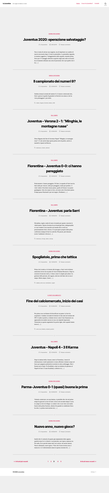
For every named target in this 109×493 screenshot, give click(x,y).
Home (78, 3)
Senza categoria (54, 81)
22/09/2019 (54, 137)
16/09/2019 (54, 182)
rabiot (47, 245)
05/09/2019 (54, 318)
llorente (46, 108)
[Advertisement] (54, 17)
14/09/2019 (54, 222)
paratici (52, 341)
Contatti (97, 3)
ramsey (51, 245)
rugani (53, 289)
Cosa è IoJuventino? (87, 3)
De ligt (43, 245)
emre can (42, 289)
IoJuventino (7, 3)
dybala (38, 289)
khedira (43, 341)
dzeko (38, 108)
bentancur (38, 153)
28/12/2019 (54, 50)
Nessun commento (66, 50)
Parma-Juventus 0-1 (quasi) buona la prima (54, 401)
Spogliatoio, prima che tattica (54, 263)
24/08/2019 (54, 449)
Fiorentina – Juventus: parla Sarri (54, 216)
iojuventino (44, 50)
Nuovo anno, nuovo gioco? (54, 443)
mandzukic (48, 289)
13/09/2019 (54, 268)
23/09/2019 (54, 92)
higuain (42, 108)
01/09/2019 (54, 364)
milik (54, 108)
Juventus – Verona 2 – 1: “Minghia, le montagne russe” (54, 129)
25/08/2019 (54, 409)
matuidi (48, 341)
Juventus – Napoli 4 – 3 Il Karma (54, 358)
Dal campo (54, 121)
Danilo (43, 153)
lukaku (50, 108)
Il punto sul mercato (54, 302)
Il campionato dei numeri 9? (54, 86)
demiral (48, 153)
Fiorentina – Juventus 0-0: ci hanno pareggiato (54, 174)
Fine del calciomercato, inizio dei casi (55, 310)
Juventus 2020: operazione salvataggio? (54, 42)
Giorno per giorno (54, 34)
